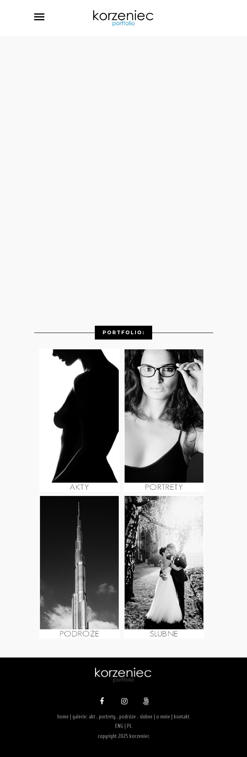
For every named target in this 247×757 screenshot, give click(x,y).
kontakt (182, 717)
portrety (107, 717)
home (63, 717)
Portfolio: (123, 332)
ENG (119, 726)
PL (129, 726)
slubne (146, 717)
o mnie (163, 717)
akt (92, 717)
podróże (127, 717)
